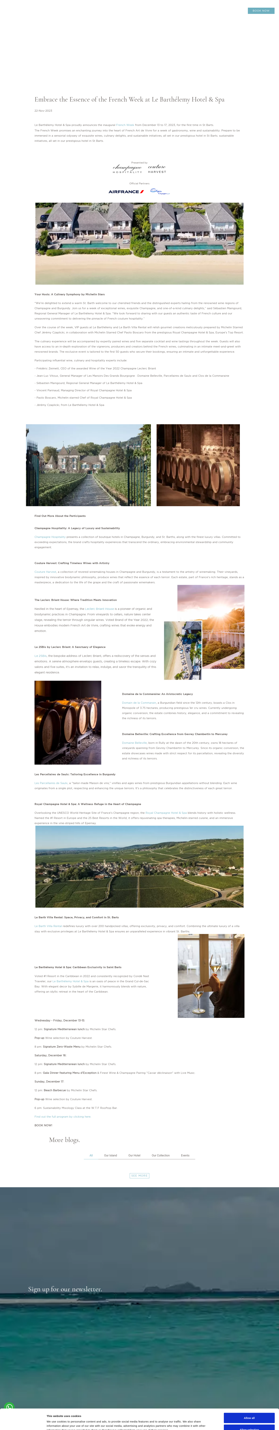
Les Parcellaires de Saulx (51, 783)
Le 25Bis (41, 655)
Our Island (110, 1155)
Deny (249, 1420)
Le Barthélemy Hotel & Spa (71, 981)
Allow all (249, 1397)
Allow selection (249, 1408)
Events (185, 1155)
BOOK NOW (261, 10)
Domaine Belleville (134, 742)
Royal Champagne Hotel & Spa (166, 812)
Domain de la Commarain (139, 702)
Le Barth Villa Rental (48, 926)
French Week (125, 124)
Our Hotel (134, 1155)
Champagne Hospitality (50, 536)
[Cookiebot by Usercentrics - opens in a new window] (23, 1423)
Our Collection (161, 1155)
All (91, 1155)
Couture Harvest (45, 571)
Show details (186, 1420)
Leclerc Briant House (99, 608)
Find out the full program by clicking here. (63, 1116)
